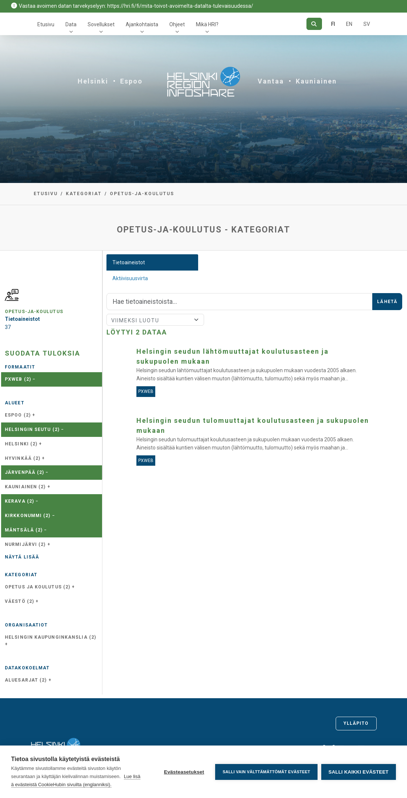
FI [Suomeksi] (333, 24)
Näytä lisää (22, 557)
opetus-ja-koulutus (142, 193)
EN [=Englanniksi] (349, 24)
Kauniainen (316, 81)
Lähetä (387, 301)
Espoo (131, 81)
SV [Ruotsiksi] (366, 24)
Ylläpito (356, 723)
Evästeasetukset (184, 772)
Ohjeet (177, 24)
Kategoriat (84, 193)
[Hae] (314, 24)
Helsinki (93, 81)
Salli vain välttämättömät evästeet (266, 772)
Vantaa (271, 81)
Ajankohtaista (142, 24)
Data (71, 24)
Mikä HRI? (207, 24)
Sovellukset (101, 24)
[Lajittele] (155, 320)
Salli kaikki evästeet (359, 772)
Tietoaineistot (128, 262)
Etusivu (45, 24)
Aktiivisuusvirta (130, 278)
